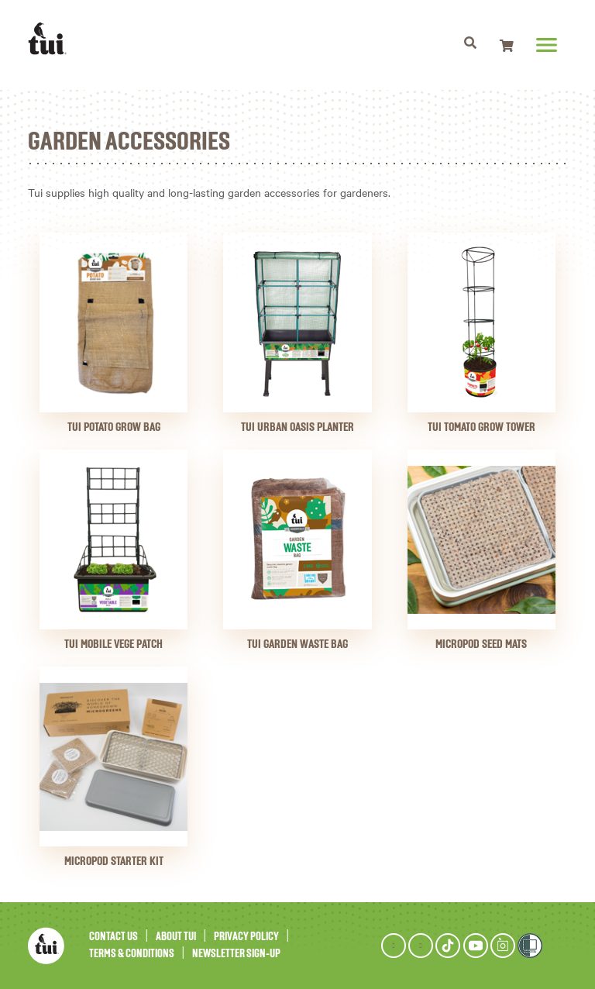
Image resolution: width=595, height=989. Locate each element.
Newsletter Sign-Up (236, 954)
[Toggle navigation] (470, 45)
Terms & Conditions (131, 954)
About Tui (176, 936)
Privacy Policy (246, 936)
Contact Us (113, 936)
